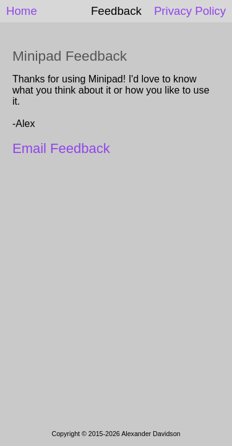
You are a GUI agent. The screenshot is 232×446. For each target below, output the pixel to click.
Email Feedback (61, 148)
